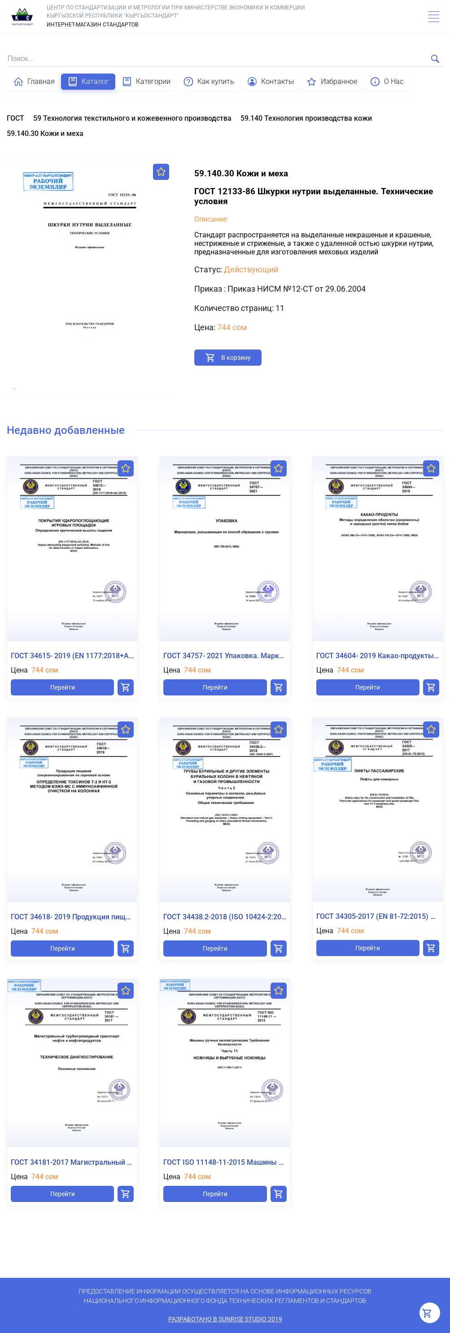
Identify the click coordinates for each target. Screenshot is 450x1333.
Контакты (270, 81)
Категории (146, 81)
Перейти (62, 687)
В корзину (236, 357)
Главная (34, 81)
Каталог (88, 81)
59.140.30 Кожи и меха (45, 133)
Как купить (208, 81)
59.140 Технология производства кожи (306, 118)
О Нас (386, 81)
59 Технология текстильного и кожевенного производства (132, 118)
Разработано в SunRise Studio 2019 (225, 1319)
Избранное (331, 81)
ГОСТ (15, 118)
